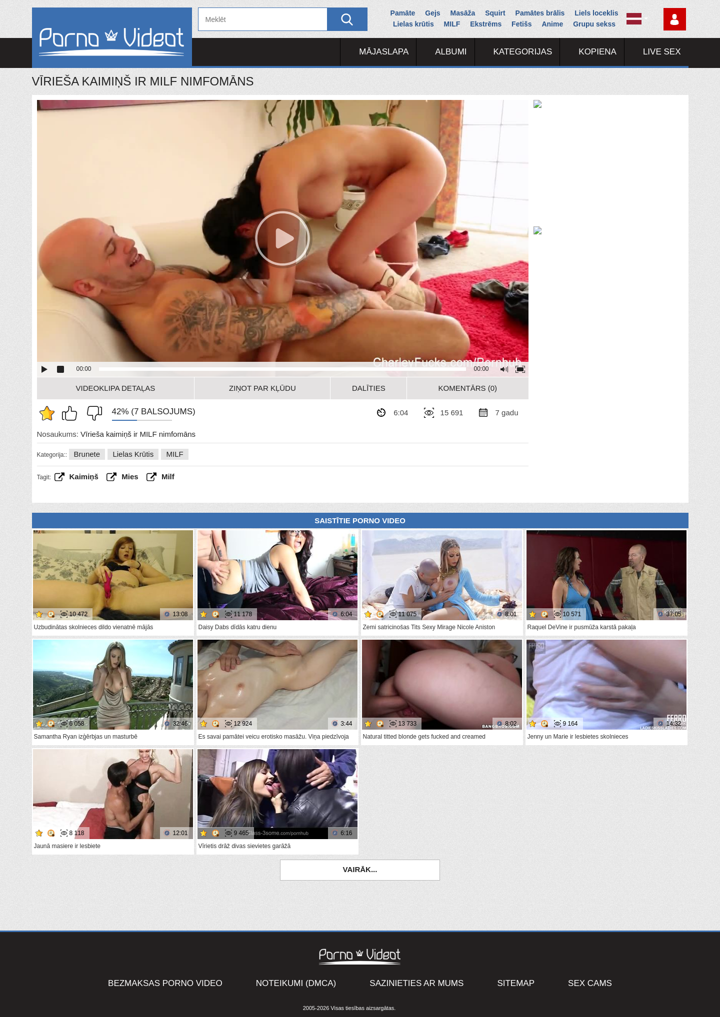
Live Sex (662, 51)
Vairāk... (360, 869)
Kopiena (597, 51)
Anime (552, 24)
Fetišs (522, 24)
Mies (130, 476)
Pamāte (403, 13)
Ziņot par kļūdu (262, 388)
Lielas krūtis (413, 24)
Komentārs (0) (468, 388)
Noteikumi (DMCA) (296, 983)
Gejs (432, 13)
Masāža (463, 13)
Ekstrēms (486, 24)
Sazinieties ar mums (417, 983)
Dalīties (369, 388)
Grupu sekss (594, 24)
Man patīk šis (72, 413)
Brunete (87, 454)
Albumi (450, 51)
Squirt (495, 13)
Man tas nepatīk (92, 413)
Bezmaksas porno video (165, 983)
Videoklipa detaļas (116, 388)
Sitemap (515, 983)
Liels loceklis (596, 13)
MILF (452, 24)
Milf (168, 476)
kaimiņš (84, 476)
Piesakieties (675, 19)
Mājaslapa (383, 51)
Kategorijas (523, 51)
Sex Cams (590, 983)
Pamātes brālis (540, 13)
